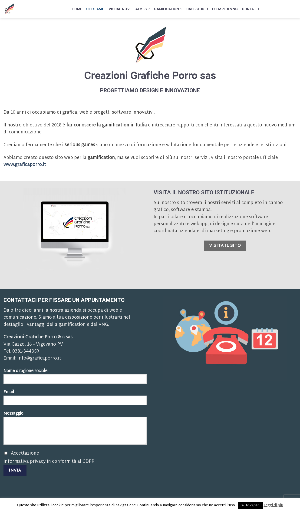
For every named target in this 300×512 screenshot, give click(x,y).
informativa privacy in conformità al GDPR (49, 462)
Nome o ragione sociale (75, 378)
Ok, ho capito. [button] (250, 505)
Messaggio (75, 429)
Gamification (168, 8)
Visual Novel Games (129, 8)
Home (77, 8)
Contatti (250, 8)
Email (75, 399)
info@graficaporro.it (39, 358)
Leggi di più (273, 505)
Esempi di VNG (225, 8)
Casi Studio (197, 8)
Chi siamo (95, 8)
